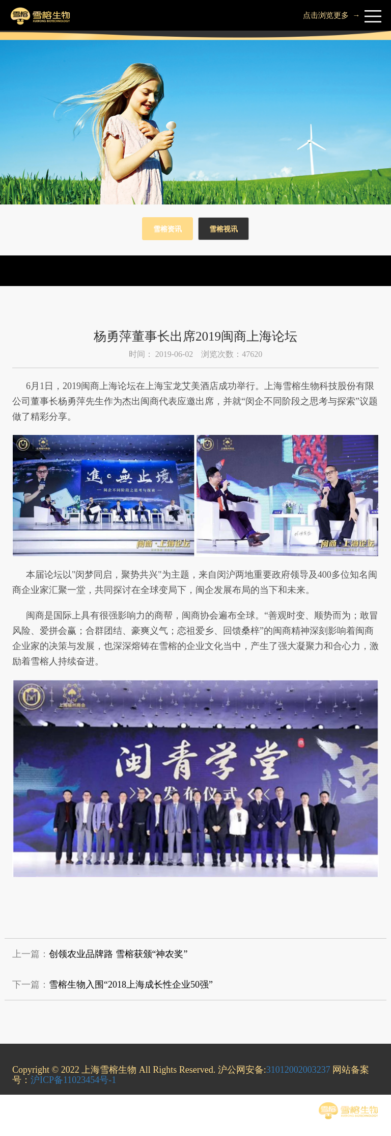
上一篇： (99, 954)
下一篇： (112, 984)
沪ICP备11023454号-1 (73, 1080)
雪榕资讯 (167, 229)
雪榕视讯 (223, 229)
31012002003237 (298, 1070)
